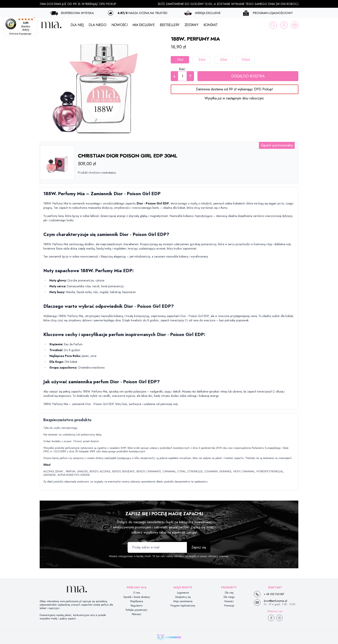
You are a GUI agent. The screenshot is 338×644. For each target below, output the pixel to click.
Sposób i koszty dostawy (136, 597)
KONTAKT (210, 24)
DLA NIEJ (76, 24)
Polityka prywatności (136, 610)
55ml (223, 59)
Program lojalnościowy (183, 606)
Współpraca (136, 601)
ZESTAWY (191, 24)
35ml (201, 59)
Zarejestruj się (183, 597)
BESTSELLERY (169, 24)
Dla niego (229, 597)
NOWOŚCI (119, 24)
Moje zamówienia (182, 601)
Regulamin (137, 606)
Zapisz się (198, 547)
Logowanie (183, 593)
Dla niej (229, 593)
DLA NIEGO (97, 24)
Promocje (229, 606)
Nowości (229, 601)
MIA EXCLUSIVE (144, 24)
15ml (180, 59)
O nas (136, 593)
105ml (245, 59)
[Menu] (34, 18)
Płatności (136, 614)
